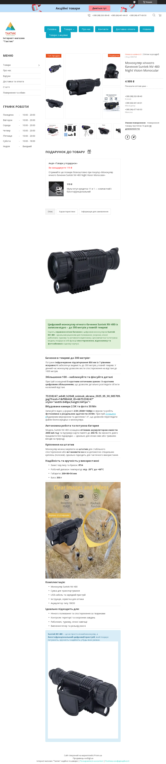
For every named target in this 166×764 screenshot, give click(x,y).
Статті (6, 87)
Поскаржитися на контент (91, 761)
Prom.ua (98, 755)
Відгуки (6, 76)
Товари (68, 29)
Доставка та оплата (13, 81)
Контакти (103, 29)
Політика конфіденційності (117, 761)
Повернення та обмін (14, 92)
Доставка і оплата (125, 29)
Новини (147, 29)
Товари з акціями (58, 35)
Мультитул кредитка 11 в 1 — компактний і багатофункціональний (89, 190)
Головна (51, 29)
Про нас (86, 29)
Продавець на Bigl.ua (83, 758)
